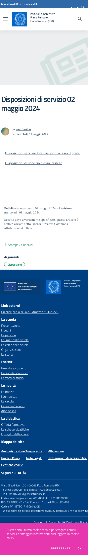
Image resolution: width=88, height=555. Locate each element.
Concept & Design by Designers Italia (60, 522)
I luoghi (6, 330)
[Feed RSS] (25, 473)
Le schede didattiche (15, 429)
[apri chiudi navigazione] (5, 19)
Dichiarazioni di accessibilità (67, 458)
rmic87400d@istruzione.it (45, 489)
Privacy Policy (10, 458)
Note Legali (34, 458)
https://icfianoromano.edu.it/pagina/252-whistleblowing (55, 510)
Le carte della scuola (15, 344)
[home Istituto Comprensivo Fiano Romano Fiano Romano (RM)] (33, 19)
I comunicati (9, 396)
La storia (7, 354)
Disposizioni (14, 264)
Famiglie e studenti (13, 368)
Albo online (8, 410)
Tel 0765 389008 (11, 489)
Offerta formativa (13, 424)
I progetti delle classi (15, 434)
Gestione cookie (12, 464)
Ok (80, 548)
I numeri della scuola (15, 340)
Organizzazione (11, 349)
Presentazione (10, 325)
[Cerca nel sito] (80, 19)
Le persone (8, 335)
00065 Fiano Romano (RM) (44, 485)
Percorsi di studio (12, 377)
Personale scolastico (14, 373)
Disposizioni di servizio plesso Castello (33, 163)
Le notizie (7, 391)
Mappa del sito (13, 441)
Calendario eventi (13, 406)
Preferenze (60, 548)
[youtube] (19, 473)
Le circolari (8, 401)
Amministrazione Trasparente (21, 451)
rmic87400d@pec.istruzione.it (27, 494)
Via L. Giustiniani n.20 (13, 485)
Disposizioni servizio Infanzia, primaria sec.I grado (42, 153)
